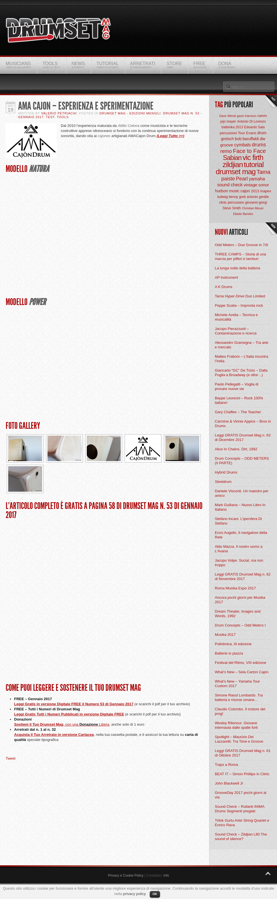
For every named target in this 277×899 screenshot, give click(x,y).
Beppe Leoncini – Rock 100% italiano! (239, 400)
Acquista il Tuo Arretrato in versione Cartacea (54, 734)
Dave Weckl (227, 116)
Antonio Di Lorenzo (251, 121)
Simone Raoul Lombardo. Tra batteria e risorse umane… (239, 697)
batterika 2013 (232, 127)
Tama (263, 172)
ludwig (222, 197)
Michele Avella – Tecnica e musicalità (236, 317)
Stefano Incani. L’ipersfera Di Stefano (238, 521)
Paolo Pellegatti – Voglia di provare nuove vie (236, 386)
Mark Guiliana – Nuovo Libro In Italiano (240, 507)
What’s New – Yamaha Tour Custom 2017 (237, 683)
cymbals (242, 144)
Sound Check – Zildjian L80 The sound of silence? (241, 836)
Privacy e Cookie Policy (125, 875)
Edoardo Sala (254, 127)
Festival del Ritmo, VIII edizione (240, 663)
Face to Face (249, 151)
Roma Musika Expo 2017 (235, 588)
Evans (251, 133)
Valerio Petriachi (59, 113)
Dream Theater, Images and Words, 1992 (238, 613)
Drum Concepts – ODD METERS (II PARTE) (242, 460)
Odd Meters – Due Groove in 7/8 (241, 245)
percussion (236, 202)
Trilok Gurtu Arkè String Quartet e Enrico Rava (242, 822)
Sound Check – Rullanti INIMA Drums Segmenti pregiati (239, 808)
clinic (223, 202)
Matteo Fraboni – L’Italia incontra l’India (241, 358)
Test (50, 117)
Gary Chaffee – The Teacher (238, 412)
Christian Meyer (253, 208)
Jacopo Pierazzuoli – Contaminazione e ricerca (235, 331)
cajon (245, 191)
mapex (265, 191)
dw (262, 138)
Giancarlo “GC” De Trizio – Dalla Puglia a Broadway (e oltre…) (241, 372)
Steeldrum (223, 482)
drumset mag (236, 171)
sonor (263, 184)
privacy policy (134, 894)
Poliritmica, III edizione (233, 644)
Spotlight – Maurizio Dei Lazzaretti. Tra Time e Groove (239, 739)
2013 (255, 191)
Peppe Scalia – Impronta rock (239, 305)
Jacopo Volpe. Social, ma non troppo (239, 562)
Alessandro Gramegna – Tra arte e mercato (241, 344)
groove (226, 144)
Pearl (242, 179)
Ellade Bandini (243, 214)
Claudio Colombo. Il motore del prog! (240, 711)
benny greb (237, 197)
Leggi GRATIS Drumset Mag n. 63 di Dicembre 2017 (242, 437)
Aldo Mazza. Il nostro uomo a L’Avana (238, 548)
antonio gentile (258, 197)
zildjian (232, 164)
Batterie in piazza (229, 653)
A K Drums (223, 287)
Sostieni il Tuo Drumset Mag (38, 724)
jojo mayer (228, 121)
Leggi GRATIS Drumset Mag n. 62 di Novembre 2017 (242, 576)
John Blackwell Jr (229, 783)
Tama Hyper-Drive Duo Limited (240, 296)
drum (262, 133)
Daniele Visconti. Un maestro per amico (242, 493)
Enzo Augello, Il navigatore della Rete (241, 535)
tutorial (254, 164)
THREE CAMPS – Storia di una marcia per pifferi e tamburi (240, 256)
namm (262, 116)
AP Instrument (226, 277)
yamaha (257, 178)
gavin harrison (246, 116)
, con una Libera (86, 724)
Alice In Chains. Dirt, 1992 (236, 449)
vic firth (253, 157)
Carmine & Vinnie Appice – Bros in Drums (243, 423)
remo (226, 151)
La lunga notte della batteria (237, 268)
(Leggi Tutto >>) (170, 136)
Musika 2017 (225, 634)
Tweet (11, 758)
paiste (228, 179)
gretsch (227, 139)
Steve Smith (231, 208)
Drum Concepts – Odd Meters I (240, 625)
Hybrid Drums (226, 472)
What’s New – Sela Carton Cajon (242, 672)
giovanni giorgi (256, 202)
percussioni (228, 133)
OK (155, 894)
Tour (241, 133)
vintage (250, 184)
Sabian (232, 157)
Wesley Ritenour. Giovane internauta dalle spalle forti (236, 725)
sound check (230, 184)
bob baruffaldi (247, 139)
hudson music (227, 191)
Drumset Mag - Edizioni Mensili (130, 113)
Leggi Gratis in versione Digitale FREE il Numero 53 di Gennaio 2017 (73, 704)
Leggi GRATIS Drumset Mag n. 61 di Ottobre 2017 (242, 753)
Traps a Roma (226, 764)
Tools (63, 117)
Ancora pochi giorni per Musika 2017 (240, 599)
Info (166, 875)
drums (259, 145)
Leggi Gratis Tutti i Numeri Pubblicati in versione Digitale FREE (69, 714)
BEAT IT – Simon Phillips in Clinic (242, 774)
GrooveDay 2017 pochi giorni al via (240, 795)
